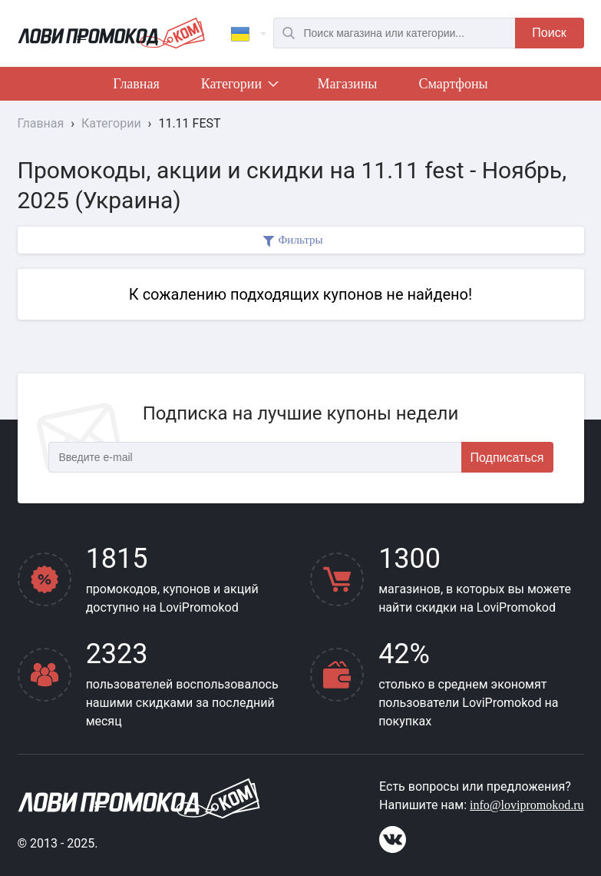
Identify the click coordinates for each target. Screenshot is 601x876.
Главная (136, 83)
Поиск (549, 32)
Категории (238, 87)
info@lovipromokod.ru (527, 804)
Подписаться (507, 457)
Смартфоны (452, 83)
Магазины (348, 83)
